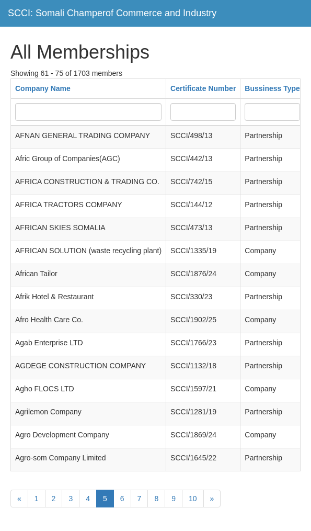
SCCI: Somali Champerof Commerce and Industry (112, 13)
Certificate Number (203, 88)
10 (193, 498)
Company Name (43, 88)
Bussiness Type (272, 88)
